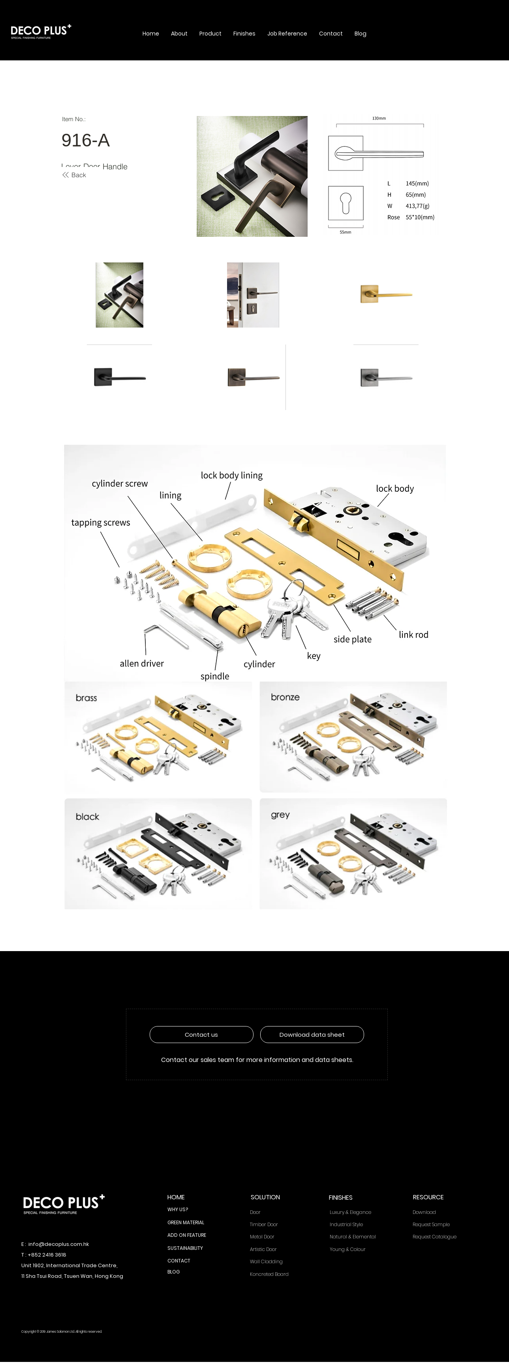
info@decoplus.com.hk (58, 1244)
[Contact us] (202, 1034)
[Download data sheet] (312, 1034)
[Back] (74, 175)
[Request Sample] (439, 1224)
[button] (179, 33)
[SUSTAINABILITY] (191, 1248)
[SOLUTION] (274, 1197)
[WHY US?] (191, 1210)
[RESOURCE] (436, 1197)
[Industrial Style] (356, 1224)
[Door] (274, 1212)
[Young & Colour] (356, 1249)
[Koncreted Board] (274, 1274)
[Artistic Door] (274, 1249)
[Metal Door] (274, 1237)
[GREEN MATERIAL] (191, 1223)
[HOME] (191, 1197)
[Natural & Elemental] (356, 1237)
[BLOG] (191, 1272)
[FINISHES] (352, 1198)
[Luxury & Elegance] (356, 1212)
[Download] (439, 1212)
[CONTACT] (191, 1261)
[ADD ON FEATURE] (191, 1235)
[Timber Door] (274, 1224)
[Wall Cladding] (274, 1261)
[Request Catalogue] (439, 1237)
